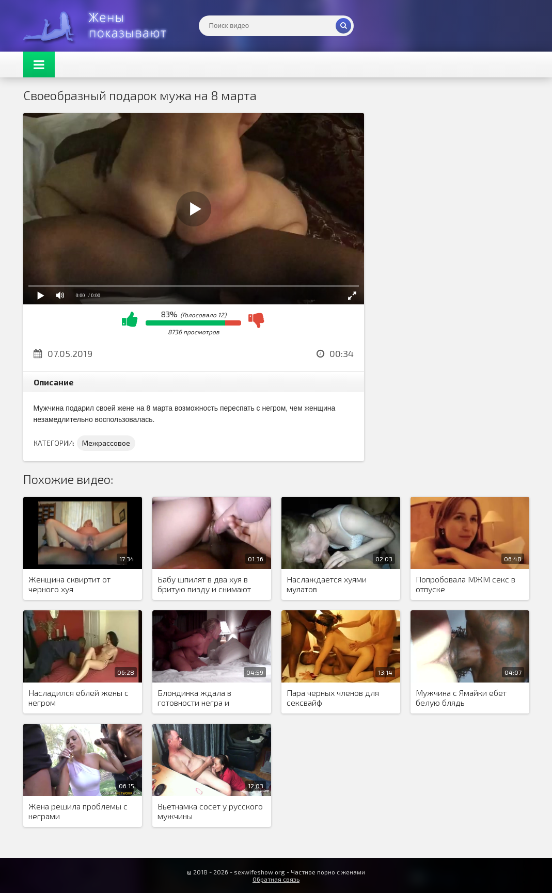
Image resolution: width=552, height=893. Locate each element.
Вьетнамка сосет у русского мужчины (210, 811)
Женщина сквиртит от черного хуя (69, 584)
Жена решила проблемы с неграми (78, 811)
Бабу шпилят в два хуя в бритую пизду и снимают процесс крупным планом (205, 584)
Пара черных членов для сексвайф (333, 697)
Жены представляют (100, 26)
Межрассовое (106, 443)
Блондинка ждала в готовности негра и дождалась (194, 698)
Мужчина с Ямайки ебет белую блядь (461, 697)
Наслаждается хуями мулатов (327, 584)
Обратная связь (276, 879)
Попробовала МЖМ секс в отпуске (465, 584)
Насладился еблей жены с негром (78, 697)
